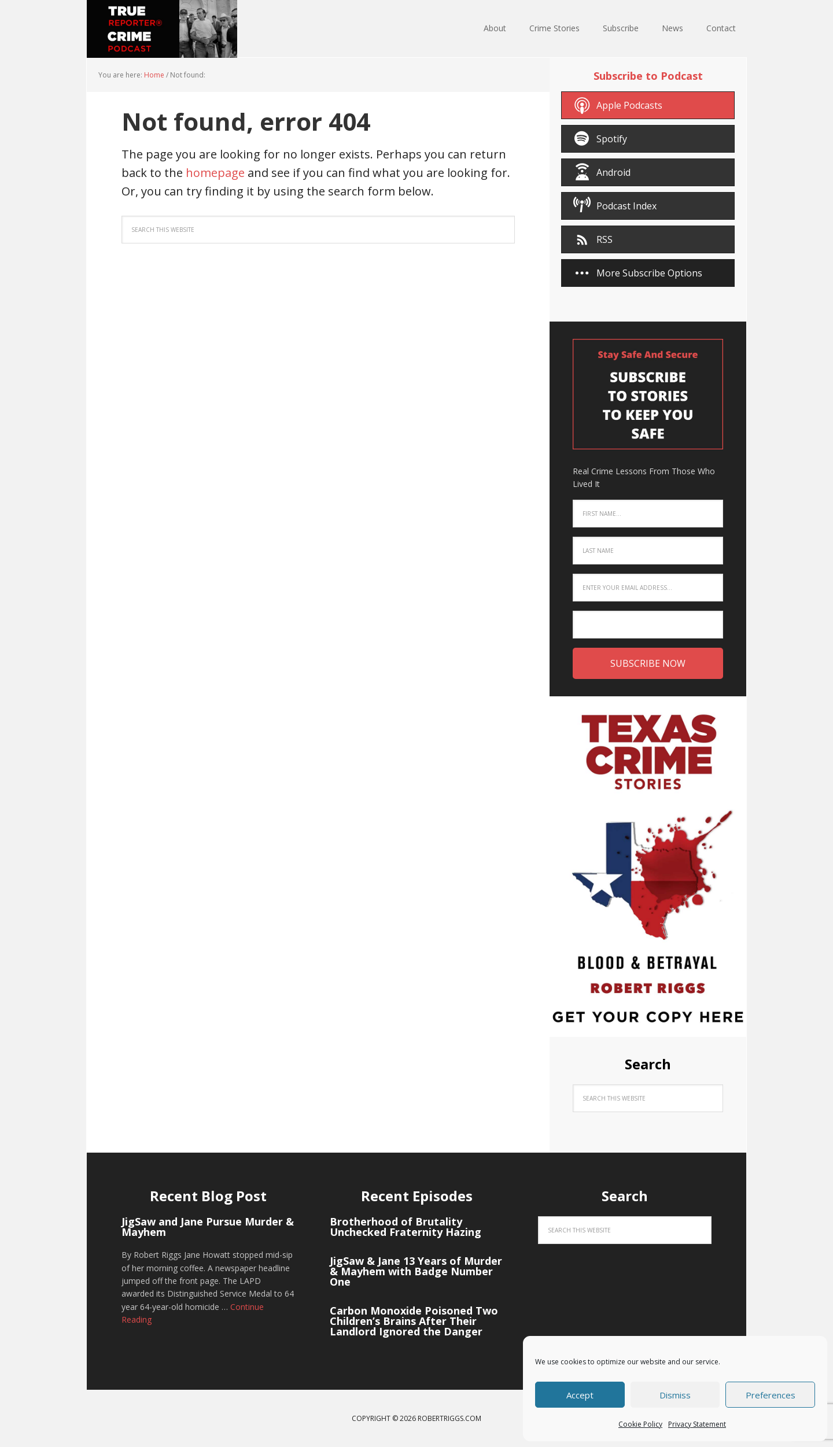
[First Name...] (648, 513)
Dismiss (675, 1395)
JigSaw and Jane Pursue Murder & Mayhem (207, 1227)
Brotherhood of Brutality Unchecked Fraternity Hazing (405, 1227)
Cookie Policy (640, 1424)
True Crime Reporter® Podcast (162, 29)
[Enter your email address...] (648, 587)
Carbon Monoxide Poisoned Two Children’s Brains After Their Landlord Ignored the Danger (414, 1321)
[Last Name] (648, 550)
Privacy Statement (697, 1424)
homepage (215, 172)
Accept (580, 1395)
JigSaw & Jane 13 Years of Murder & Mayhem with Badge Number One (416, 1271)
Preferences (770, 1395)
